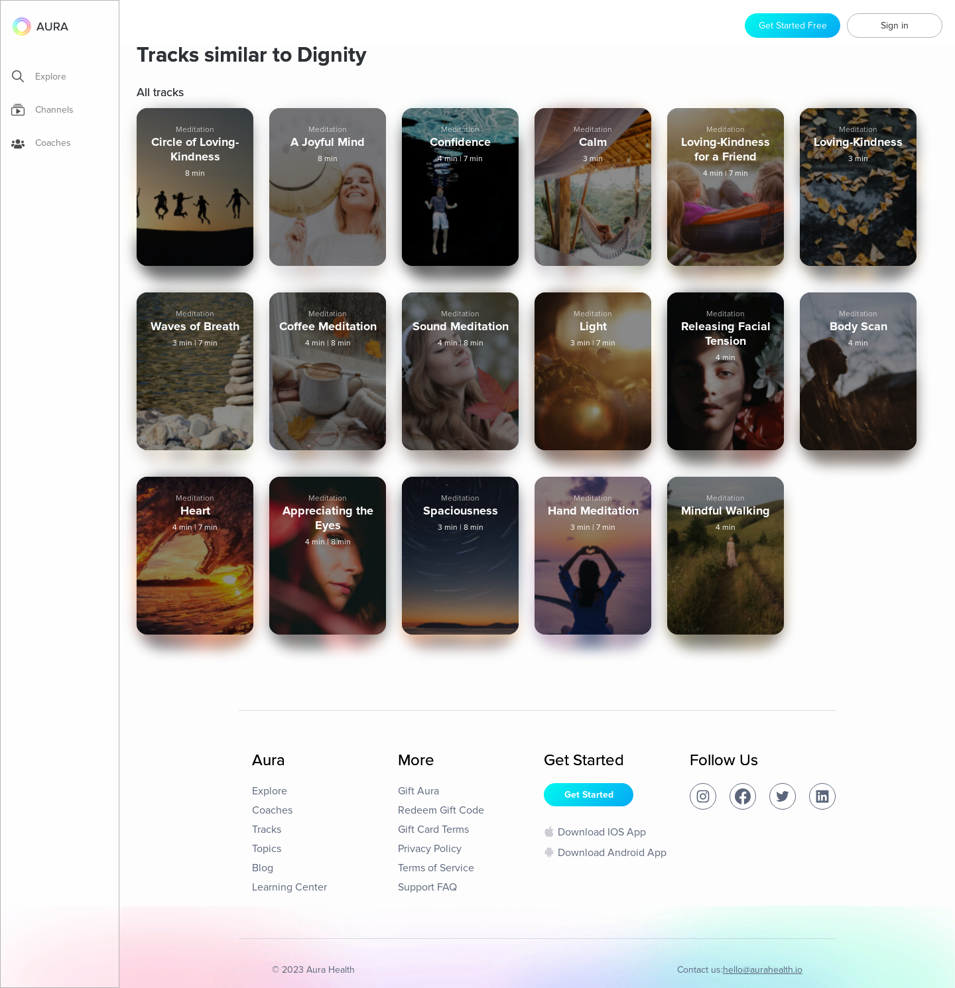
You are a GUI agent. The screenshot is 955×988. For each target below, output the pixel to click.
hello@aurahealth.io (762, 969)
